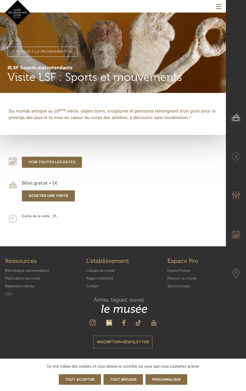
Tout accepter (79, 379)
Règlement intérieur (20, 286)
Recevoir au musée (181, 278)
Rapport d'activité (99, 278)
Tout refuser (123, 379)
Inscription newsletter (123, 342)
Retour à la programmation (41, 51)
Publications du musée (22, 278)
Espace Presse (178, 270)
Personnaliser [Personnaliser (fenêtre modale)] (166, 379)
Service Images (178, 286)
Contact (92, 286)
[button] (236, 195)
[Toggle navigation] (219, 6)
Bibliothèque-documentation (27, 270)
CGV (8, 294)
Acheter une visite (48, 195)
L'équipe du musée (100, 270)
